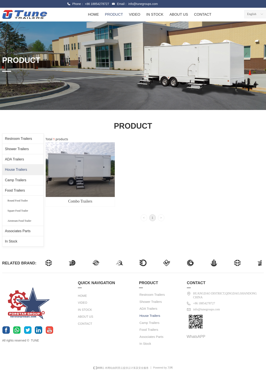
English (251, 14)
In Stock (11, 241)
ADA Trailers (14, 159)
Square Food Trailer (18, 210)
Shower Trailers (17, 149)
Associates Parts (17, 231)
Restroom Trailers (18, 138)
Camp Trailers (15, 180)
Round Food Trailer (18, 200)
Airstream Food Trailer (19, 220)
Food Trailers (15, 190)
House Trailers (16, 169)
